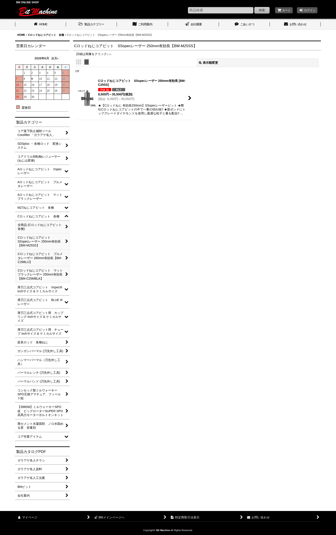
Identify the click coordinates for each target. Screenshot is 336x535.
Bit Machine (163, 530)
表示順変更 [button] (208, 62)
